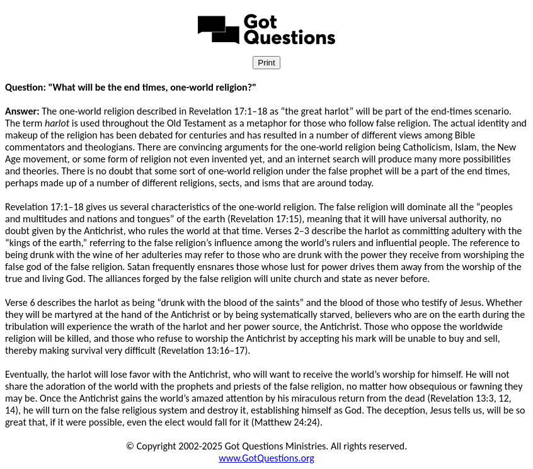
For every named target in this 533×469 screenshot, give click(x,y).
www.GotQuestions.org (266, 458)
